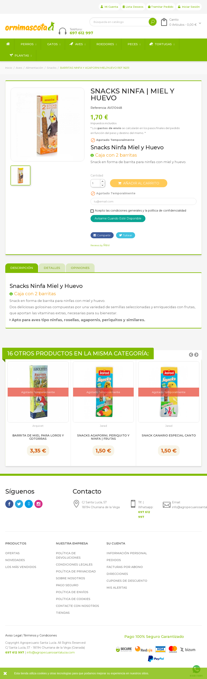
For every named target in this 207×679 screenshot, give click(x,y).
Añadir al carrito (138, 183)
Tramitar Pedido (160, 6)
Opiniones (80, 268)
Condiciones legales (74, 564)
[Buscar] (123, 21)
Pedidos (114, 560)
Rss (29, 504)
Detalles (52, 268)
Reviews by (100, 245)
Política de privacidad (76, 571)
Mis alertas (117, 587)
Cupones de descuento (127, 581)
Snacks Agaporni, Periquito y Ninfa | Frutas (103, 437)
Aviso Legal (13, 635)
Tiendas (63, 613)
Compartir (104, 235)
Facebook (9, 504)
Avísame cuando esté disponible (118, 218)
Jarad (103, 426)
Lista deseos (133, 6)
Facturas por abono (125, 567)
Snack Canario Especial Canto (169, 435)
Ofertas (12, 553)
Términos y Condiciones (40, 635)
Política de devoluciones (68, 555)
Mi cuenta (109, 6)
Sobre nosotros (70, 578)
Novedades (15, 560)
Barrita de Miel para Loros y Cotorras (38, 437)
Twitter (19, 504)
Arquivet (38, 426)
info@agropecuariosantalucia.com (51, 652)
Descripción (21, 268)
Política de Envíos (72, 592)
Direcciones (117, 574)
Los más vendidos (20, 567)
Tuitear (127, 235)
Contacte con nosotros (77, 606)
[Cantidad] (95, 183)
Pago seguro (67, 585)
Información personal (127, 553)
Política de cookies (73, 599)
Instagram (38, 504)
